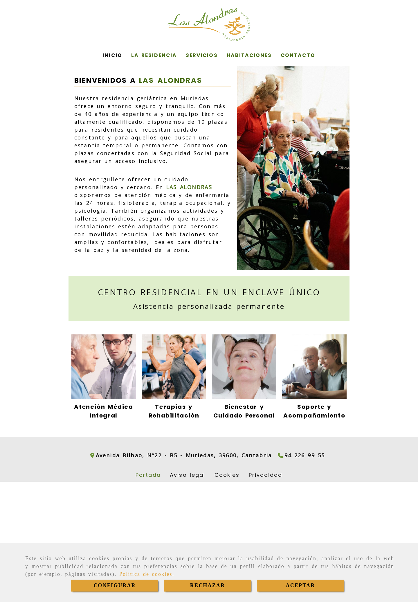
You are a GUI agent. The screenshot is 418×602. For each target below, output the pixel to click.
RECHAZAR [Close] (207, 585)
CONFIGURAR (114, 585)
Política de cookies (145, 574)
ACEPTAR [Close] (300, 585)
